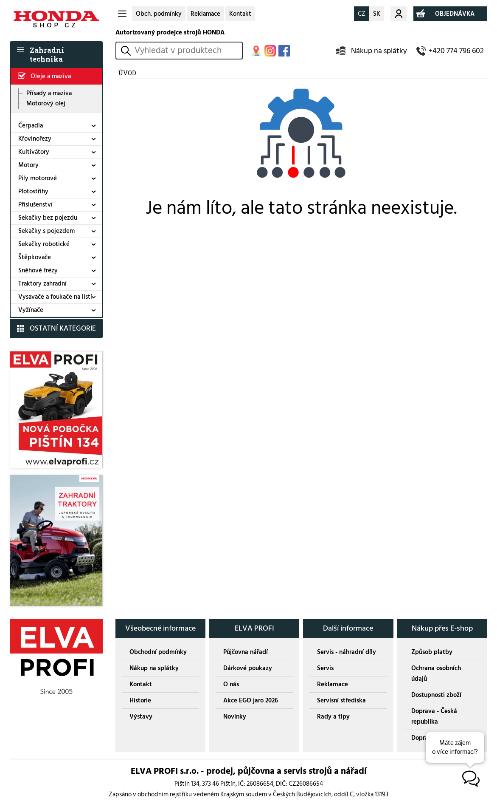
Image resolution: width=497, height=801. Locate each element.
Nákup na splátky (379, 51)
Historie (140, 700)
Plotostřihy (33, 191)
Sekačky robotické (44, 244)
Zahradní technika (47, 54)
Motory (28, 165)
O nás (231, 684)
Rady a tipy (333, 716)
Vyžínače (30, 310)
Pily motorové (37, 178)
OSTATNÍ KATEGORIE (63, 328)
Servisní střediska (341, 700)
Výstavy (140, 716)
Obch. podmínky (159, 13)
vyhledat (127, 50)
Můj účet (398, 13)
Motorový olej (45, 104)
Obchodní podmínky (158, 652)
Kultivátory (33, 152)
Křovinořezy (34, 138)
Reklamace (205, 13)
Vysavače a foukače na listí (55, 297)
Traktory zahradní (42, 283)
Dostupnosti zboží (436, 695)
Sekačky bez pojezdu (47, 217)
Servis (325, 668)
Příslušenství (35, 204)
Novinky (234, 716)
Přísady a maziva (49, 93)
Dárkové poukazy (247, 668)
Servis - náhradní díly (346, 652)
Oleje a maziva (51, 76)
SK (376, 13)
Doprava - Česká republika (434, 716)
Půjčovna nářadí (245, 652)
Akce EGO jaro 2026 (250, 700)
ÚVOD (127, 72)
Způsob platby (431, 652)
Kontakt (240, 13)
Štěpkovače (34, 257)
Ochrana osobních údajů (436, 673)
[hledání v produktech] (187, 50)
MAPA (256, 51)
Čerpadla (30, 125)
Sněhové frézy (38, 270)
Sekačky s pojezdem (46, 231)
